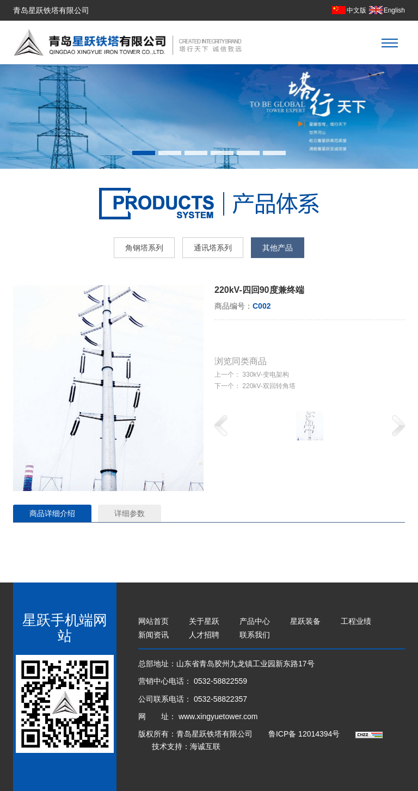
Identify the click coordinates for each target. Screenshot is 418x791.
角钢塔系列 (144, 247)
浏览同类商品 (240, 361)
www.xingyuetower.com (218, 716)
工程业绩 (356, 621)
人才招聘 (204, 634)
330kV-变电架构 (265, 374)
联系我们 (254, 634)
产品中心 (254, 621)
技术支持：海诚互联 (186, 746)
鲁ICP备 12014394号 (305, 733)
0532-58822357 (220, 699)
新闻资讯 (153, 634)
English (394, 10)
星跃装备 (305, 621)
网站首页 (153, 621)
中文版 (356, 10)
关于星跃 (204, 621)
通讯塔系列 (213, 247)
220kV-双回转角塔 (268, 386)
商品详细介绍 (52, 513)
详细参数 (129, 513)
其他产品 (277, 247)
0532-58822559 (220, 681)
